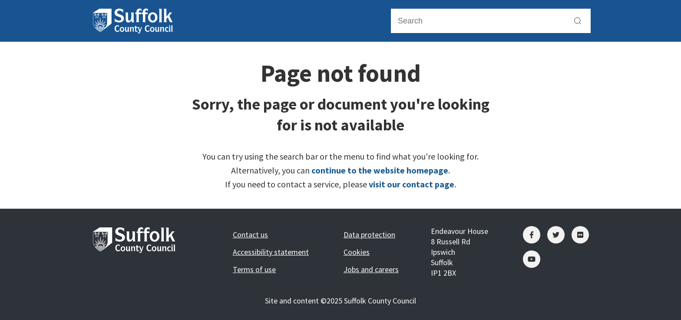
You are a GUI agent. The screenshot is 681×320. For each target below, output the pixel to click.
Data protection (369, 235)
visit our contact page (411, 184)
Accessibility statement (271, 252)
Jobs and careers (371, 269)
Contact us (250, 235)
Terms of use (254, 269)
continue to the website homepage (379, 170)
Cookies (357, 252)
